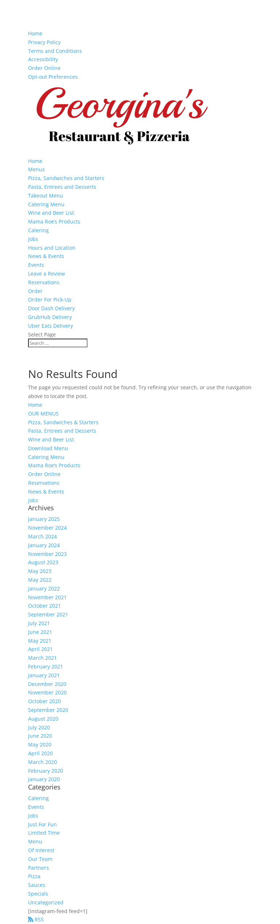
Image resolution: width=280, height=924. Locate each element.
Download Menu (48, 448)
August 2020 (43, 718)
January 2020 (44, 779)
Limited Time (44, 832)
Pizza (34, 876)
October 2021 (44, 605)
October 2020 (44, 701)
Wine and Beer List (51, 212)
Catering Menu (46, 204)
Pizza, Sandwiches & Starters (63, 422)
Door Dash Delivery (51, 308)
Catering (38, 230)
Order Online (44, 68)
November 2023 (47, 553)
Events (36, 264)
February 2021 (45, 666)
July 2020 (39, 727)
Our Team (40, 858)
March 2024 (42, 536)
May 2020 (39, 744)
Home (35, 33)
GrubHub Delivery (50, 316)
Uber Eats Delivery (50, 325)
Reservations (43, 282)
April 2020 (40, 753)
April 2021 (40, 649)
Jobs (33, 238)
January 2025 (44, 518)
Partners (38, 867)
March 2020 (42, 762)
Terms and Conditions (55, 50)
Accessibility (43, 59)
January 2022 (44, 588)
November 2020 (47, 692)
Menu (35, 841)
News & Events (46, 256)
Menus (36, 169)
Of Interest (41, 850)
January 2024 (44, 545)
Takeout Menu (45, 195)
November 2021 (47, 597)
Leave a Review (46, 273)
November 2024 (47, 527)
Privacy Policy (44, 42)
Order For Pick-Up (49, 299)
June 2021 (40, 631)
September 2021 (48, 614)
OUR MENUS (43, 413)
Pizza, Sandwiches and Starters (66, 178)
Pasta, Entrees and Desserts (62, 186)
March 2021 (42, 657)
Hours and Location (51, 247)
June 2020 (40, 735)
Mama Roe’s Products (54, 221)
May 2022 (39, 579)
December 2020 (47, 684)
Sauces (36, 884)
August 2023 (43, 562)
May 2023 (39, 571)
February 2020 (45, 770)
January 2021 (44, 675)
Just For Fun (42, 824)
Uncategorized (45, 902)
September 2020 (48, 709)
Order (35, 291)
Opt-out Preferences (53, 76)
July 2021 (39, 623)
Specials (38, 893)
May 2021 (39, 640)
